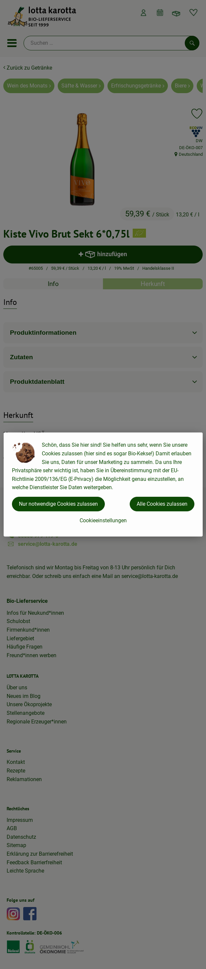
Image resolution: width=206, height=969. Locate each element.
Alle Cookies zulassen (162, 504)
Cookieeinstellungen (103, 520)
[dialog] (103, 484)
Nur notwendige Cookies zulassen (58, 504)
